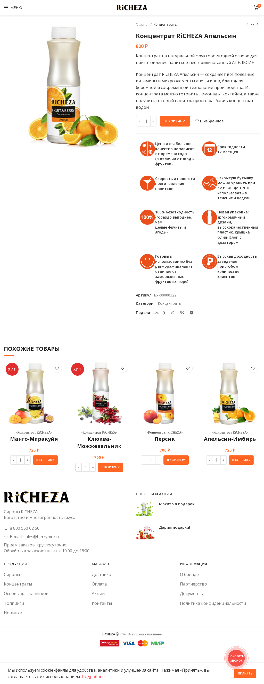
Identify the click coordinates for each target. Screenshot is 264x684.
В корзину (175, 121)
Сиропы (12, 574)
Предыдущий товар (247, 24)
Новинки (13, 613)
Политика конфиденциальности (213, 603)
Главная (142, 24)
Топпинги (14, 603)
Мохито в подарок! (177, 503)
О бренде (189, 574)
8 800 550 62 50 (24, 528)
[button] (45, 460)
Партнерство (193, 584)
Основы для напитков (26, 593)
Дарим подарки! (174, 527)
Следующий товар (257, 24)
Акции (98, 593)
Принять (245, 673)
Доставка (101, 574)
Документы (191, 593)
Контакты (102, 603)
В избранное (212, 121)
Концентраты (165, 24)
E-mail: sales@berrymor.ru (35, 536)
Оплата (99, 584)
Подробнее (93, 676)
